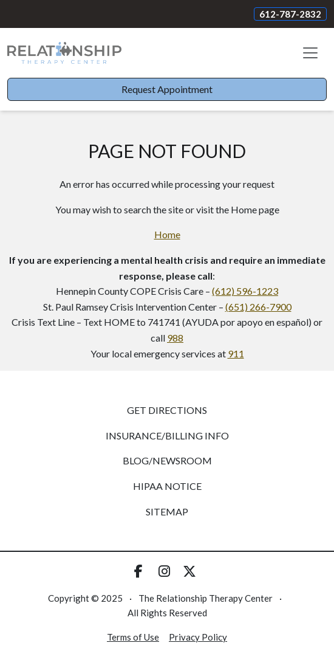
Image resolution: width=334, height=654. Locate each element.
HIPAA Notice (167, 486)
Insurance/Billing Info (167, 435)
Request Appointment (167, 89)
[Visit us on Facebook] (138, 571)
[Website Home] (64, 53)
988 (175, 337)
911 (236, 353)
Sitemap (167, 511)
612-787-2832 (290, 14)
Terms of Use (133, 637)
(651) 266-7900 (258, 306)
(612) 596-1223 (245, 291)
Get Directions (167, 410)
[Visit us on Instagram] (164, 571)
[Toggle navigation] (310, 52)
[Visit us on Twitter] (189, 571)
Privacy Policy (198, 637)
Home (167, 234)
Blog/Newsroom (167, 460)
